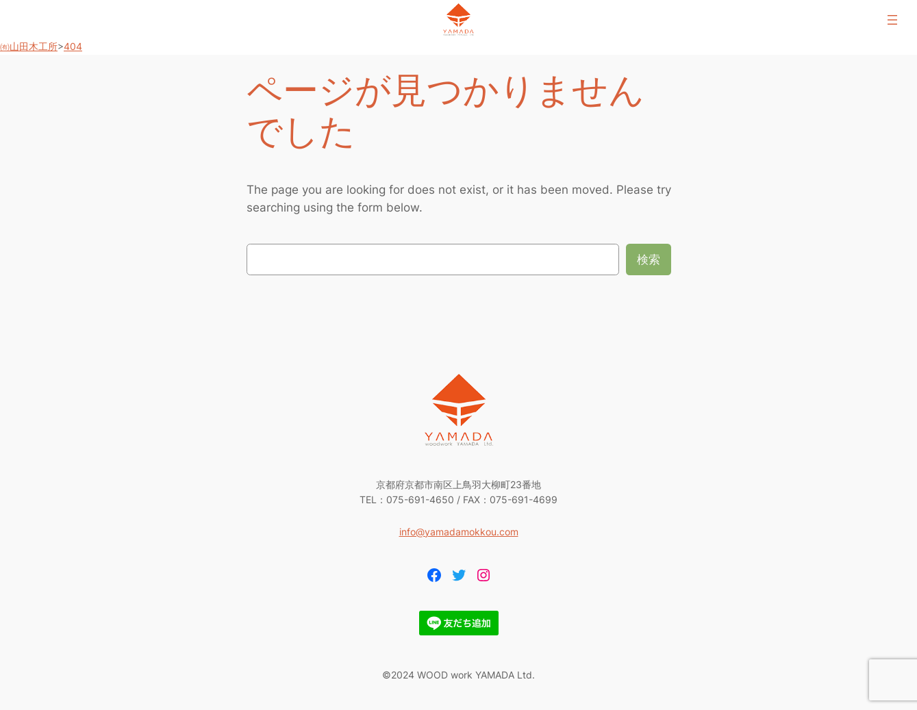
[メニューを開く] (892, 20)
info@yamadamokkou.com (458, 531)
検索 (648, 259)
